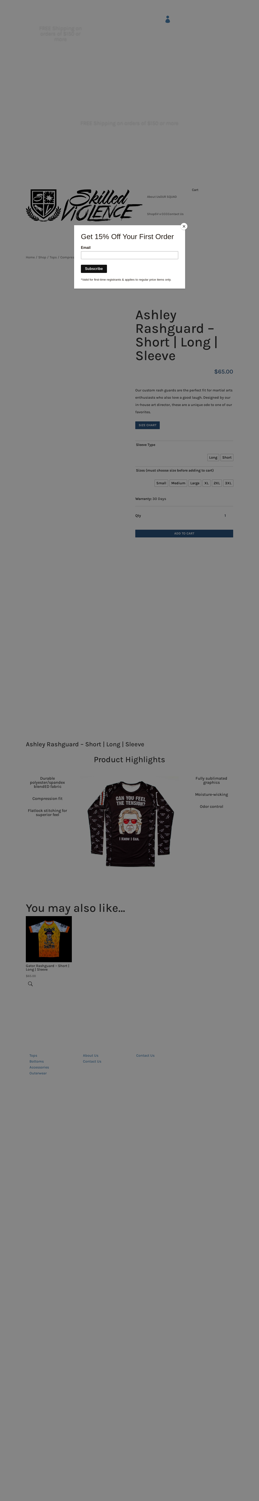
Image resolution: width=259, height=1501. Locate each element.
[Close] (184, 226)
